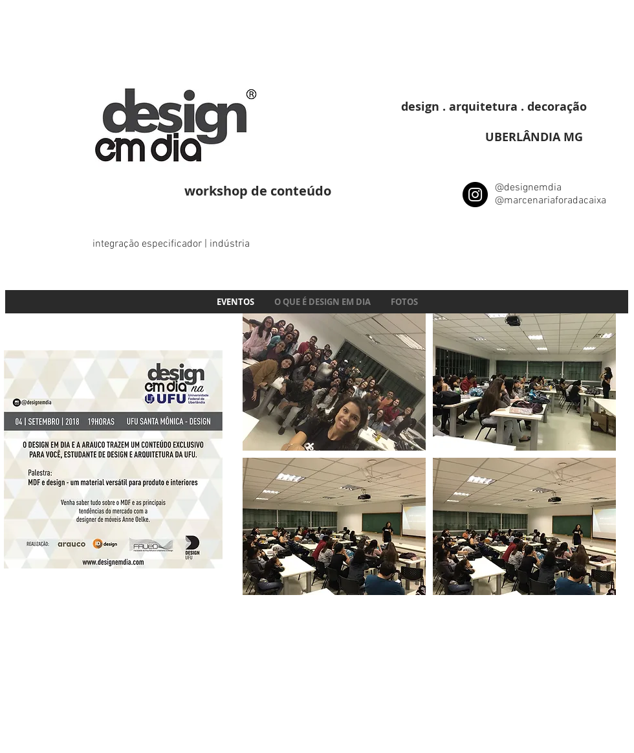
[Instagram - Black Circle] (475, 194)
